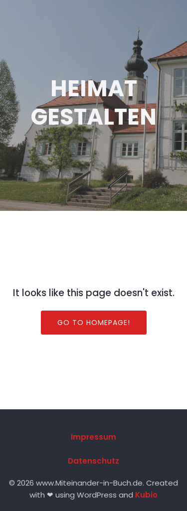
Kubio (146, 495)
